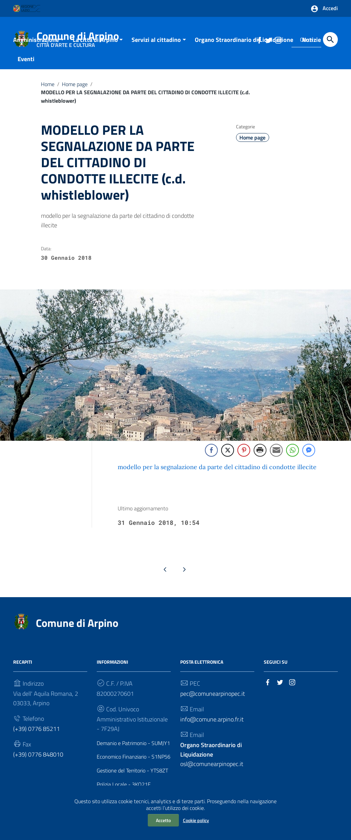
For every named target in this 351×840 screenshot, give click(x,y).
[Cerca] (330, 39)
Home (47, 90)
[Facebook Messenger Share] (308, 457)
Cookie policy (196, 820)
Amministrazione (36, 46)
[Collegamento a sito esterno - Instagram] (292, 688)
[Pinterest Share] (243, 457)
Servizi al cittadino (156, 46)
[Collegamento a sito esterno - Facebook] (268, 688)
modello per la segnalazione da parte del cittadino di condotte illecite (217, 474)
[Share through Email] (276, 457)
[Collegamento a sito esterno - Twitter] (280, 688)
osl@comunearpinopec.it (211, 761)
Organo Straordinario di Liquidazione (244, 46)
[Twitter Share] (227, 457)
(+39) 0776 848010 (38, 760)
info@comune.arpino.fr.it (211, 725)
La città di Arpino (95, 46)
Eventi (26, 65)
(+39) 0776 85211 (36, 735)
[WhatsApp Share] (292, 457)
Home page (75, 90)
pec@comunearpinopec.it (212, 700)
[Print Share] (260, 457)
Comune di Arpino (77, 629)
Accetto (163, 820)
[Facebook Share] (211, 457)
